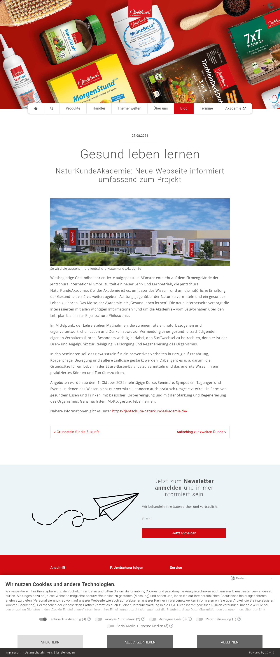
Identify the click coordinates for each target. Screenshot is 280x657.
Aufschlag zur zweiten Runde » (201, 432)
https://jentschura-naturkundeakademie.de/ (149, 411)
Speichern (50, 642)
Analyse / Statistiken (120, 619)
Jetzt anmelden (184, 533)
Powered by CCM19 (262, 652)
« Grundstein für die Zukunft (76, 432)
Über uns (161, 108)
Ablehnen (229, 642)
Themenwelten (129, 108)
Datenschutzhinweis (39, 652)
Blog (183, 108)
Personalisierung (218, 619)
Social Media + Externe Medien (140, 626)
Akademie (235, 108)
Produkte (73, 108)
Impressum (13, 652)
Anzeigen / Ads (170, 619)
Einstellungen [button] (65, 652)
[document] (140, 598)
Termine (206, 108)
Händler (99, 108)
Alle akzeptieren (139, 642)
